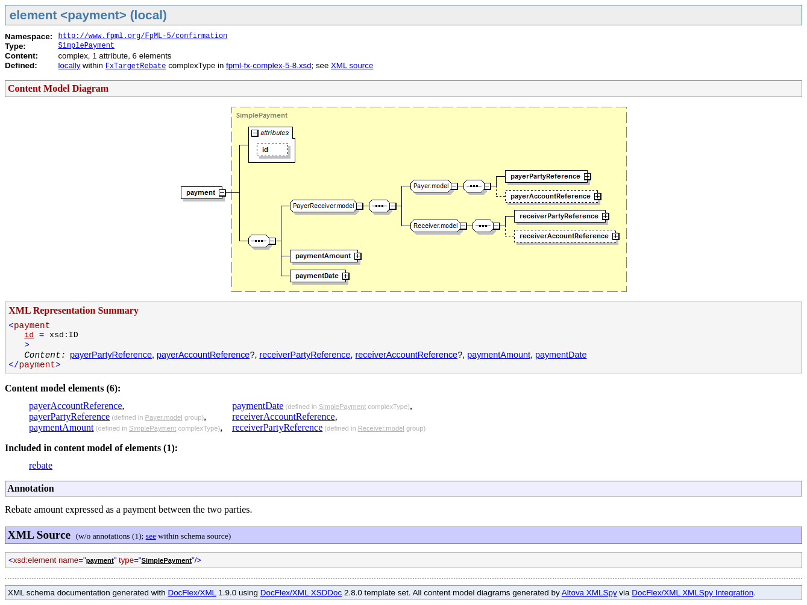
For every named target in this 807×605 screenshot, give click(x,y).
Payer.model (164, 417)
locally (69, 65)
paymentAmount (498, 355)
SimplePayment (86, 46)
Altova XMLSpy (589, 592)
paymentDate (561, 355)
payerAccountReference (203, 355)
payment (100, 560)
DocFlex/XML (192, 592)
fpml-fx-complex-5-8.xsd (269, 65)
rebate (40, 465)
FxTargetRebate (135, 66)
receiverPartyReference (304, 355)
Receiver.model (381, 428)
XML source (352, 65)
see (151, 535)
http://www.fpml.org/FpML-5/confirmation (142, 36)
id (29, 335)
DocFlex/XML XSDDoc (301, 592)
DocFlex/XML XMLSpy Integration (692, 592)
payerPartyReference (111, 355)
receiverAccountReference (407, 355)
